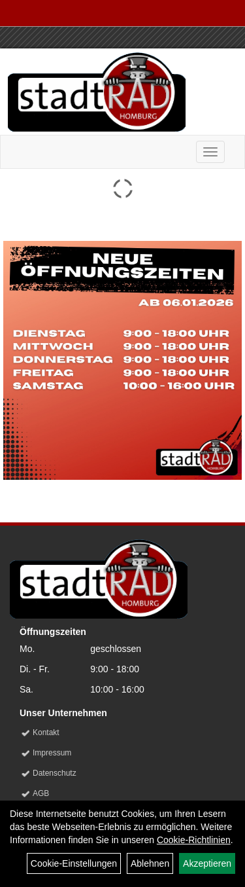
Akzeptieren (207, 863)
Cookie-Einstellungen (74, 863)
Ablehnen (150, 863)
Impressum (52, 752)
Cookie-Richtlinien (194, 840)
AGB (41, 793)
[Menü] (210, 152)
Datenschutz (54, 773)
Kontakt (46, 732)
